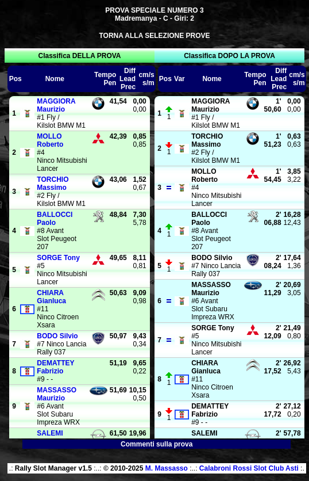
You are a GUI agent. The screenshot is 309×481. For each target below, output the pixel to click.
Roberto (50, 140)
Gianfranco (55, 437)
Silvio (57, 336)
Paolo (54, 219)
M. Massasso (166, 468)
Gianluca (51, 297)
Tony (58, 258)
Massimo (52, 183)
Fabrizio (55, 367)
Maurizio (56, 105)
